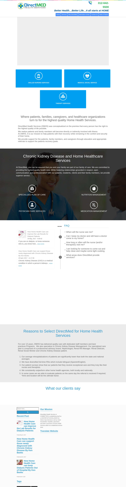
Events (19, 470)
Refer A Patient (103, 14)
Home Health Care (29, 470)
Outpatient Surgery (22, 483)
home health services (23, 479)
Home (58, 14)
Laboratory (33, 479)
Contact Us (94, 14)
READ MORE (40, 223)
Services (64, 14)
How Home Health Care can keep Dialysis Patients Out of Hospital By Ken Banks (27, 446)
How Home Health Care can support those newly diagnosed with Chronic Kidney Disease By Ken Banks (35, 232)
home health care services (24, 476)
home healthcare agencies (24, 473)
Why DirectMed (72, 14)
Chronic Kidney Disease (23, 466)
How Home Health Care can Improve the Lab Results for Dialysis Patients (37, 213)
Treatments (32, 483)
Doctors (34, 466)
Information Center (84, 14)
